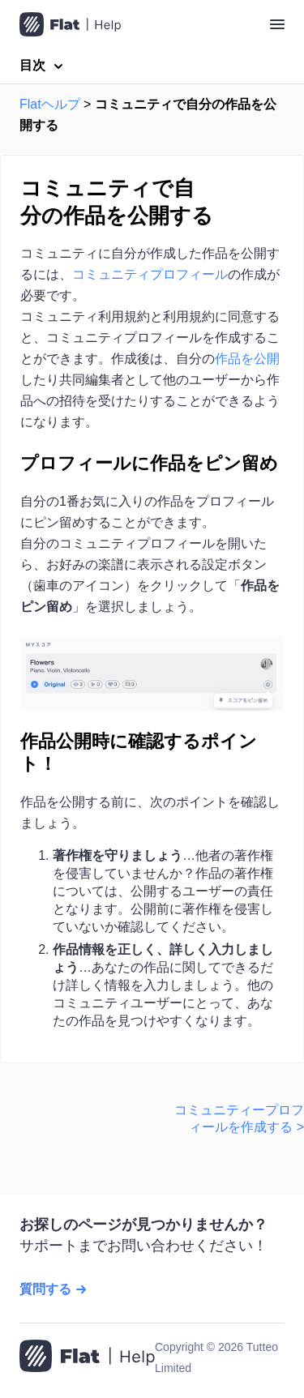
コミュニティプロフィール (150, 274)
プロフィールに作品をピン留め (149, 463)
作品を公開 (247, 359)
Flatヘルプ (49, 104)
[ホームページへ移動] (87, 1357)
